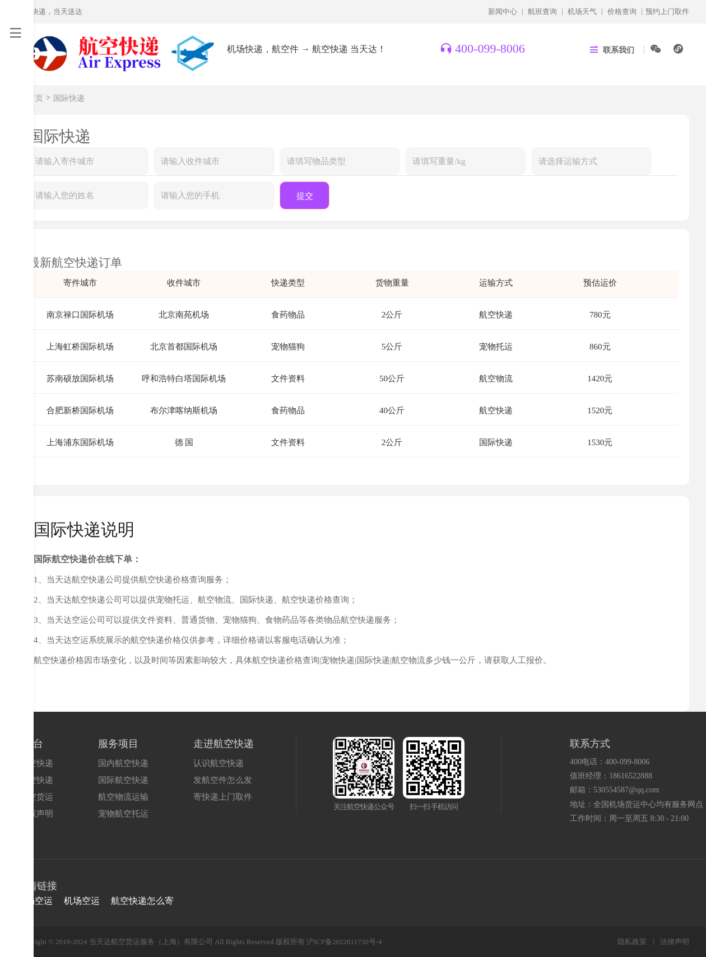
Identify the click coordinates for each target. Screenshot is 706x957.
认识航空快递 (218, 763)
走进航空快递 (223, 743)
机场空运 (35, 900)
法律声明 (674, 941)
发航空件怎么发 (222, 780)
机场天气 (582, 11)
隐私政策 (632, 941)
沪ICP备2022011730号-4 (344, 941)
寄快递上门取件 (222, 796)
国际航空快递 (123, 780)
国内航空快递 (123, 763)
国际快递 (69, 98)
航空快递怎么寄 (142, 900)
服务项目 (118, 743)
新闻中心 (502, 11)
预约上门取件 (667, 11)
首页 (35, 98)
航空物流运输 (123, 796)
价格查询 (622, 11)
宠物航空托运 (123, 813)
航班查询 (542, 11)
